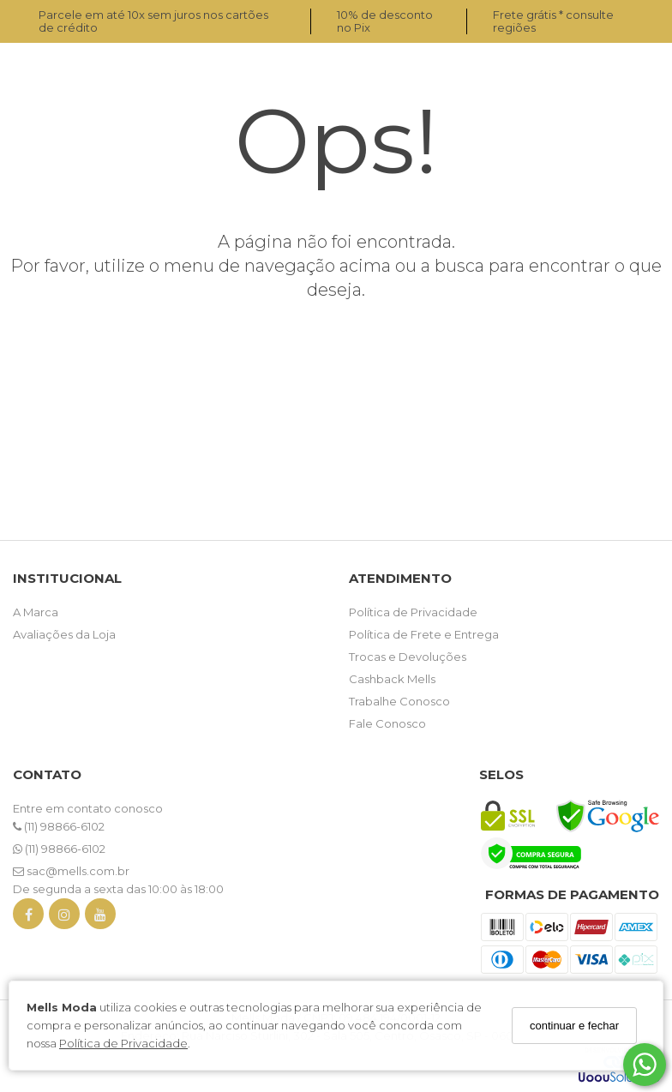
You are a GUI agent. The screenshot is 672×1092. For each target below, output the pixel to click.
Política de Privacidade (123, 1043)
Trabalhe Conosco (399, 701)
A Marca (35, 612)
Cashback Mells (392, 679)
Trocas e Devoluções (407, 656)
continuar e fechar (574, 1025)
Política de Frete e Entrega (424, 634)
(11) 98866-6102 (59, 826)
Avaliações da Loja (64, 634)
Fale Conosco (387, 723)
